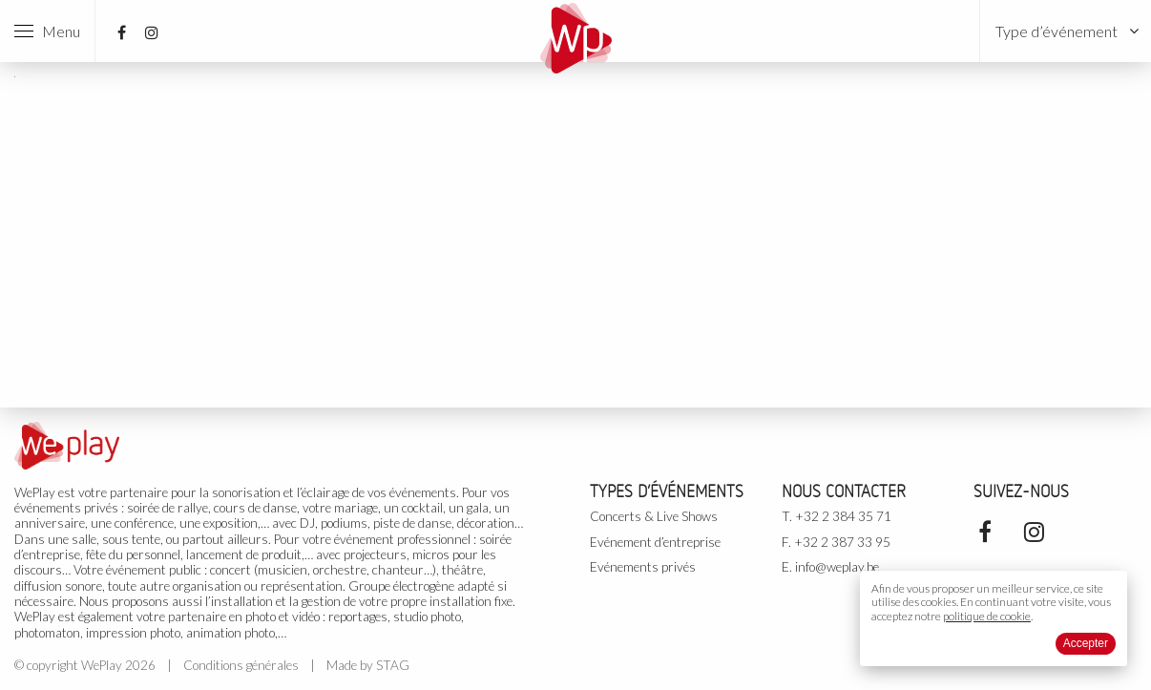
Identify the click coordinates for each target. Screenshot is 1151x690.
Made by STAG (367, 665)
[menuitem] (1065, 31)
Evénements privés (643, 567)
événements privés (66, 507)
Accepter (1085, 643)
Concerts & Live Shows (654, 516)
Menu (47, 31)
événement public (153, 569)
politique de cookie (987, 616)
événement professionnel (402, 539)
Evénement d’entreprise (655, 542)
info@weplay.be (837, 567)
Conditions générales (241, 665)
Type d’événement (1056, 31)
